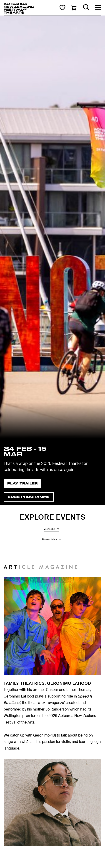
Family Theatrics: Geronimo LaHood (47, 683)
